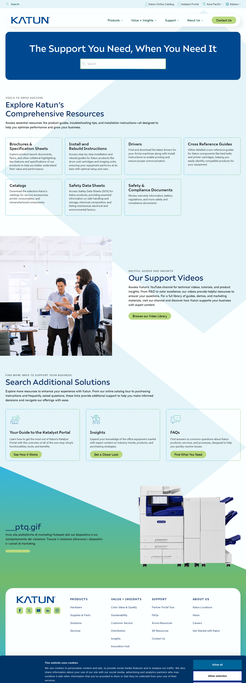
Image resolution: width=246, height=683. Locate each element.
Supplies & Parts (80, 615)
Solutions (76, 623)
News (196, 615)
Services (75, 631)
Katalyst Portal (188, 4)
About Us (195, 20)
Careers (197, 623)
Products (115, 20)
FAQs (155, 615)
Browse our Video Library (150, 316)
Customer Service (122, 623)
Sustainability (119, 615)
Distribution (118, 631)
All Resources (160, 631)
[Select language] (233, 4)
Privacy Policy (190, 662)
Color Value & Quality (124, 607)
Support (172, 20)
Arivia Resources (162, 623)
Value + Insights (144, 20)
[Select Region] (212, 4)
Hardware (76, 607)
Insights (116, 638)
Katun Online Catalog (159, 4)
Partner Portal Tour (163, 607)
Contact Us (224, 20)
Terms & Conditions (217, 662)
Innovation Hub (120, 646)
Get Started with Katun (206, 631)
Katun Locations (202, 607)
